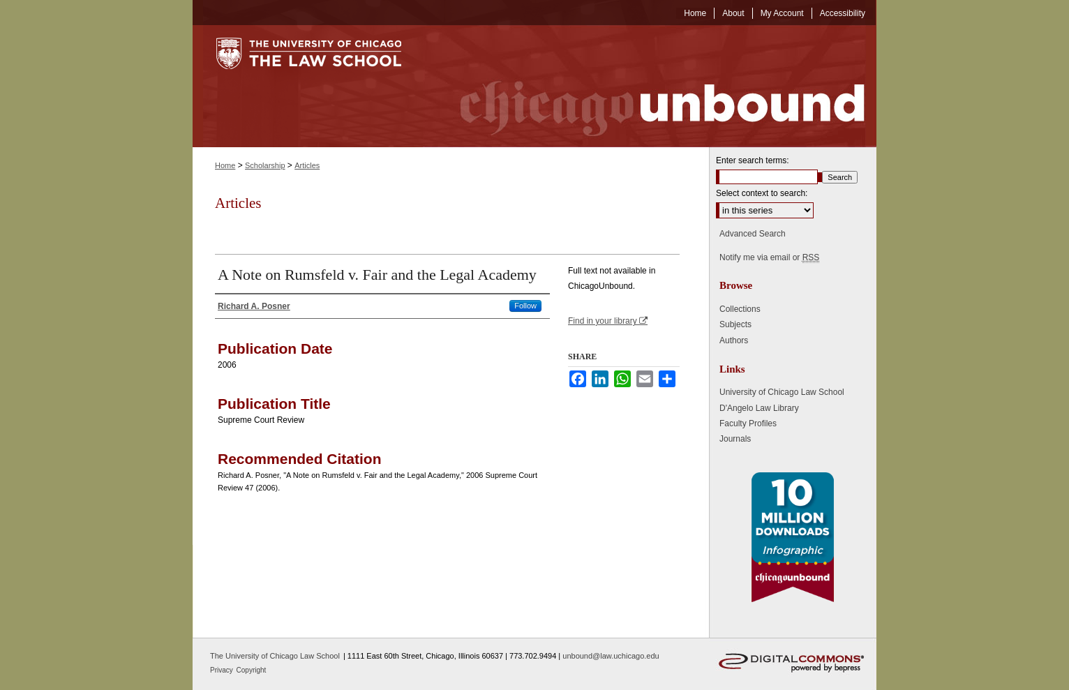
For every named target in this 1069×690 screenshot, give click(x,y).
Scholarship (265, 165)
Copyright (252, 670)
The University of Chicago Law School (275, 656)
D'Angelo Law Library (759, 408)
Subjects (735, 324)
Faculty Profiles (748, 423)
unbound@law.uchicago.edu (610, 656)
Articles (307, 165)
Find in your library (608, 321)
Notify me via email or (769, 257)
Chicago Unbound (649, 86)
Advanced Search (752, 234)
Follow (525, 305)
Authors (733, 340)
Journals (735, 439)
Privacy (222, 670)
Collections (740, 309)
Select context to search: (761, 193)
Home (225, 165)
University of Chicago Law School (781, 392)
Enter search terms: (752, 160)
